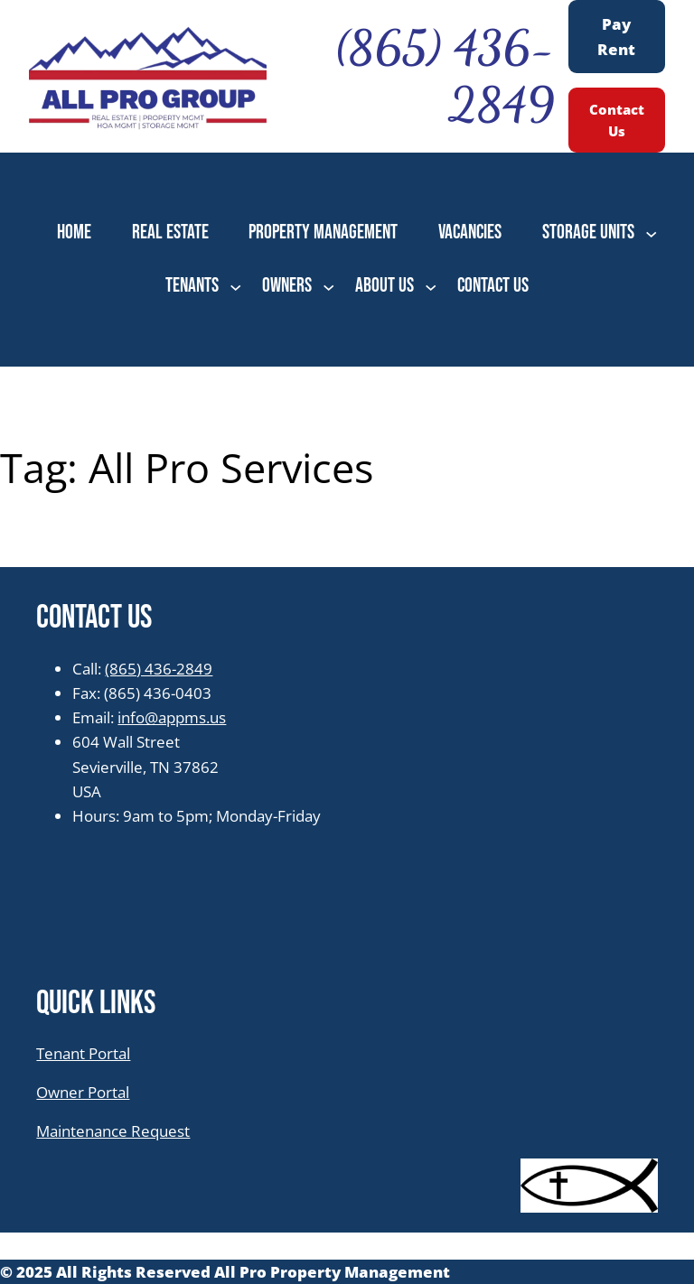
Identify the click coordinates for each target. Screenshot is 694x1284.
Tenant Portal (83, 1053)
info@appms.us (171, 717)
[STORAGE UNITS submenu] (651, 233)
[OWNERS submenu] (328, 286)
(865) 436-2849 (158, 668)
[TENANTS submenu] (235, 286)
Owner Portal (82, 1092)
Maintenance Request (113, 1131)
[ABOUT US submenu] (430, 286)
